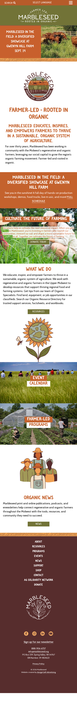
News (38, 561)
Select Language (42, 2)
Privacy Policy (38, 664)
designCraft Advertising (46, 672)
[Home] (38, 15)
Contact (38, 575)
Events (38, 556)
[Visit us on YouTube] (51, 633)
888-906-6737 (38, 648)
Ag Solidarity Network (38, 580)
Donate (38, 585)
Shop (38, 570)
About (38, 541)
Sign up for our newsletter (38, 641)
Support (38, 565)
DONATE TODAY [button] (38, 242)
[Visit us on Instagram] (34, 633)
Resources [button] (38, 312)
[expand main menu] (71, 2)
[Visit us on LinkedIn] (43, 633)
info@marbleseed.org (38, 651)
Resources (38, 546)
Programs (38, 551)
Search (10, 2)
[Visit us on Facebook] (26, 633)
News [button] (39, 524)
